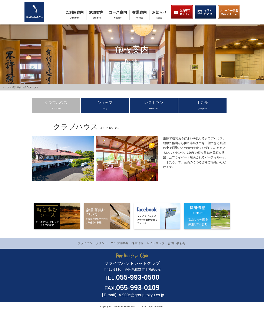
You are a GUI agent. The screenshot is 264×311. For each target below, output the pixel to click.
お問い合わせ (177, 243)
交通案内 (139, 12)
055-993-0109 (137, 287)
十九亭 (202, 105)
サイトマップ (156, 243)
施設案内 (96, 12)
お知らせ (159, 12)
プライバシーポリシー (92, 243)
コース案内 (118, 12)
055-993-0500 (137, 277)
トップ (5, 87)
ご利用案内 (75, 12)
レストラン (153, 105)
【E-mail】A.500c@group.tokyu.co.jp (132, 295)
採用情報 (137, 243)
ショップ (104, 105)
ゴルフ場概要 (119, 243)
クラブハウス (55, 105)
